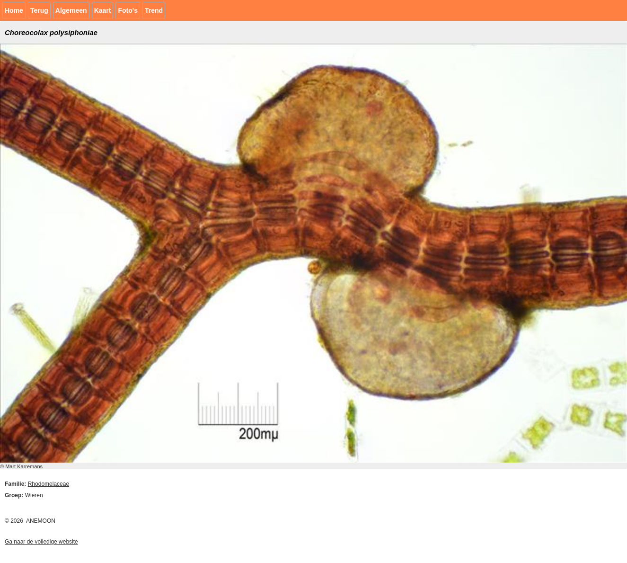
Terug (39, 10)
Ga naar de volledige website (41, 541)
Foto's (127, 10)
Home (14, 10)
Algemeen (71, 10)
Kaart (102, 10)
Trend (154, 10)
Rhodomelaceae (48, 484)
